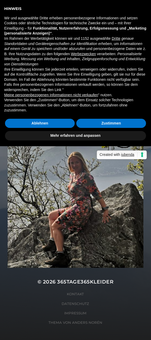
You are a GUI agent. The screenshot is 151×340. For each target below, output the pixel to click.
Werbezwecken (83, 54)
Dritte (116, 38)
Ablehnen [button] (39, 123)
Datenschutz (75, 304)
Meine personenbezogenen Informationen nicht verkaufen (51, 95)
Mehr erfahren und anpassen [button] (75, 135)
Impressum (75, 313)
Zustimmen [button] (111, 123)
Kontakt (75, 294)
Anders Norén (87, 322)
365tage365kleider (85, 282)
